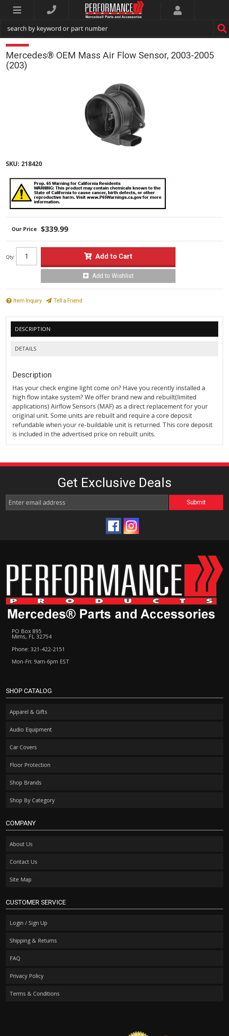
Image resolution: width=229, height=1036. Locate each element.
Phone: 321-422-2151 (38, 649)
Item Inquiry (27, 301)
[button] (114, 28)
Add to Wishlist (113, 275)
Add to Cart (113, 256)
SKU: (12, 164)
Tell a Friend (67, 301)
